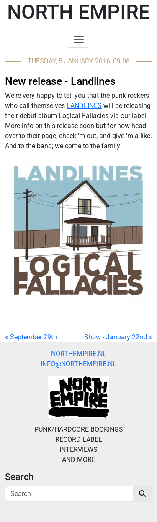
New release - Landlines (60, 81)
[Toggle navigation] (78, 39)
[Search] (69, 494)
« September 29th (31, 337)
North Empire (78, 12)
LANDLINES (84, 106)
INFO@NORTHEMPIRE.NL (78, 364)
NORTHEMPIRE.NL (78, 354)
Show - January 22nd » (118, 337)
